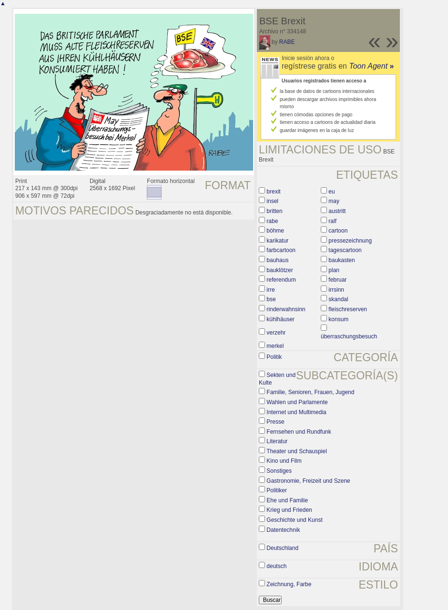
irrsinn (336, 289)
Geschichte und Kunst (294, 520)
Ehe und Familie (287, 500)
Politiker (276, 490)
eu (331, 191)
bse (270, 299)
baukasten (341, 260)
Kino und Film (283, 461)
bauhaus (277, 260)
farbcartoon (280, 250)
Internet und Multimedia (296, 412)
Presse (275, 421)
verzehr (275, 332)
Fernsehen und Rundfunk (298, 431)
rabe (272, 221)
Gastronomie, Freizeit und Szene (308, 481)
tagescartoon (344, 250)
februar (337, 279)
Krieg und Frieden (289, 510)
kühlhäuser (280, 319)
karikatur (277, 240)
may (333, 201)
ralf (332, 221)
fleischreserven (347, 309)
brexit (273, 191)
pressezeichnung (350, 240)
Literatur (276, 441)
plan (333, 270)
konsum (338, 319)
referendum (280, 279)
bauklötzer (279, 270)
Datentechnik (283, 530)
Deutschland (282, 548)
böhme (275, 230)
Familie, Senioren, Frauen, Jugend (310, 392)
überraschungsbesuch (349, 336)
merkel (275, 346)
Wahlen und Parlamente (296, 402)
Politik (274, 357)
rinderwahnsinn (285, 309)
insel (272, 201)
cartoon (337, 230)
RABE (287, 42)
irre (270, 289)
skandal (338, 299)
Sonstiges (279, 471)
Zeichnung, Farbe (288, 584)
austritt (337, 211)
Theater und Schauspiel (296, 451)
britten (274, 211)
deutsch (276, 566)
